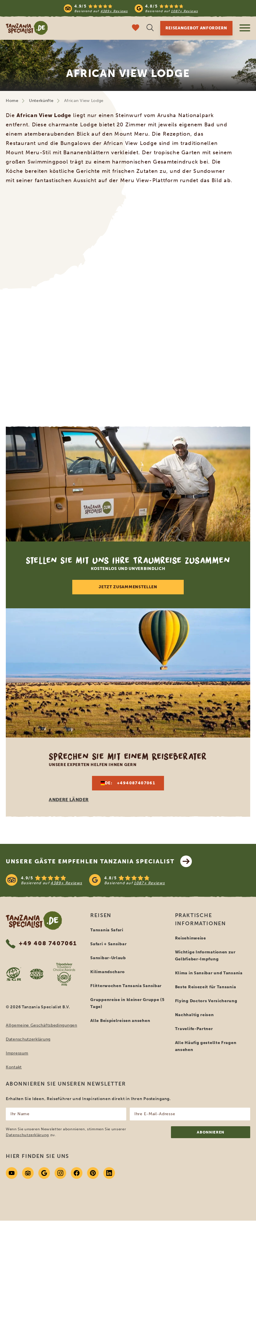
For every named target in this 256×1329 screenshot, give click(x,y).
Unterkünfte (41, 100)
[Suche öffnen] (150, 28)
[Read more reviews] (131, 8)
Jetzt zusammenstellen (128, 586)
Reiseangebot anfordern (196, 28)
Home (12, 100)
